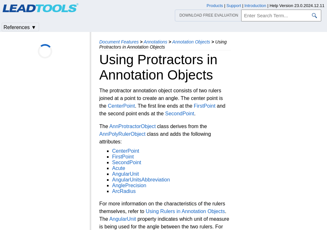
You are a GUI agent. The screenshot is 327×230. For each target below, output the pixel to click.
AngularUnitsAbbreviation (141, 179)
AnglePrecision (129, 185)
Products (215, 5)
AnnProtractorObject (132, 126)
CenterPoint (121, 106)
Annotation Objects (191, 41)
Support (233, 5)
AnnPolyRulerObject (122, 134)
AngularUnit (125, 174)
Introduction (255, 5)
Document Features (119, 41)
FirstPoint (205, 106)
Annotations (155, 41)
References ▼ (20, 27)
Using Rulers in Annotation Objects (185, 211)
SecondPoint (179, 113)
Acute (118, 168)
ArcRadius (124, 191)
